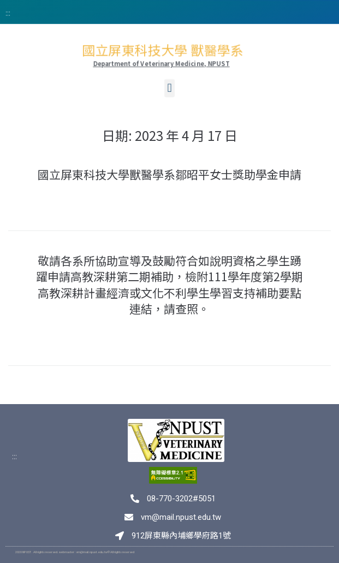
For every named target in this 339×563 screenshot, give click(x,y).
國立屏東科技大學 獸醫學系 (162, 50)
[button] (169, 91)
